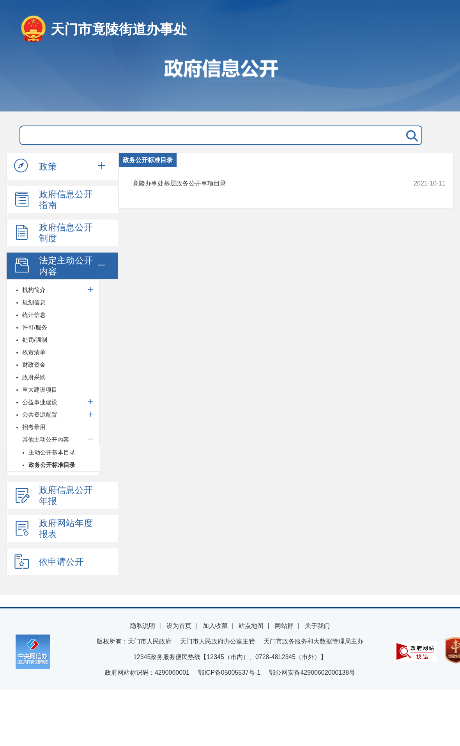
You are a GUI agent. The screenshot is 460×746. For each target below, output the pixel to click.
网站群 (284, 625)
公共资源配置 (39, 414)
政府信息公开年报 (53, 495)
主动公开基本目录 (51, 452)
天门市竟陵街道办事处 (119, 29)
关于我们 (317, 625)
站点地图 (251, 625)
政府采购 (34, 377)
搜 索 (410, 135)
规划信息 (34, 302)
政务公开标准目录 (51, 464)
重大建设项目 (39, 389)
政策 (35, 166)
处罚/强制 (34, 339)
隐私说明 (142, 625)
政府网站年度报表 (53, 528)
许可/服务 (34, 327)
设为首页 (178, 625)
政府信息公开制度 (53, 232)
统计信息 (34, 314)
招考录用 (34, 427)
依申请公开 (49, 561)
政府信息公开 (230, 81)
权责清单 (34, 352)
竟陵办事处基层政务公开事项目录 (259, 183)
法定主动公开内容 (53, 265)
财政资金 (34, 364)
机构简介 (34, 289)
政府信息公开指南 (53, 199)
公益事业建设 (39, 402)
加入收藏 (215, 625)
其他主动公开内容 (45, 439)
